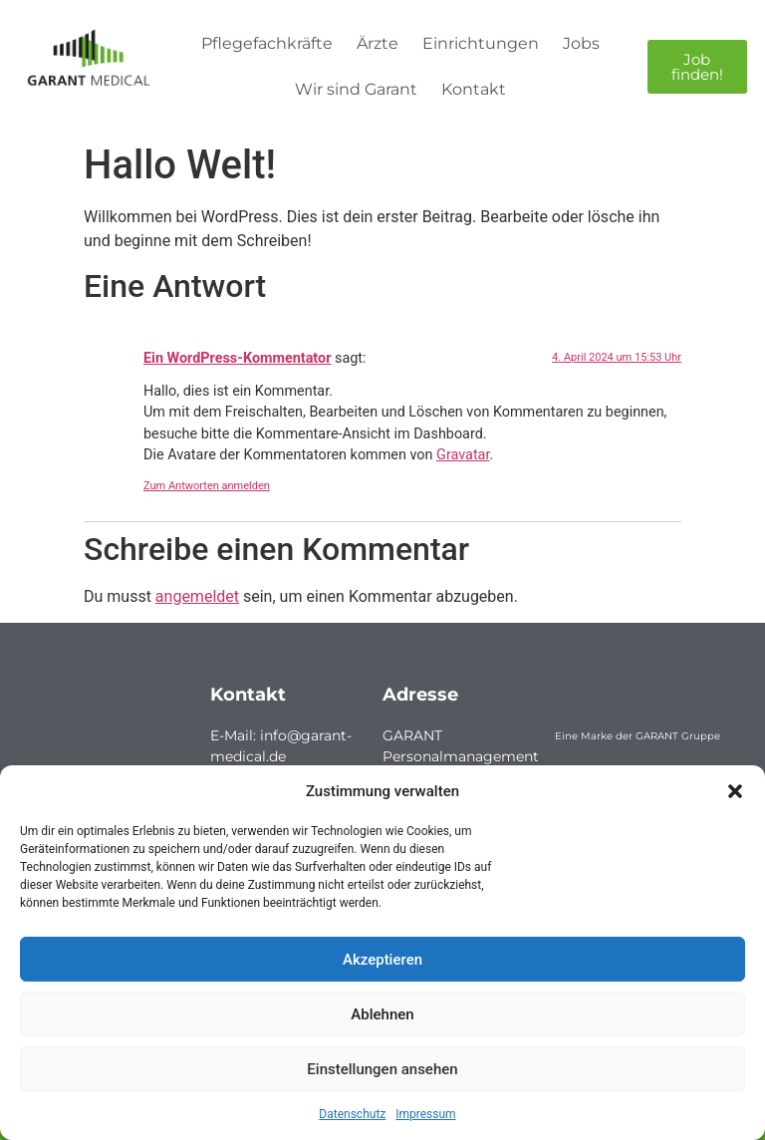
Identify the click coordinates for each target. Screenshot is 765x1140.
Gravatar (462, 454)
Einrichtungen (480, 43)
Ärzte (377, 43)
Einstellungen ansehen (382, 1069)
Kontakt (473, 89)
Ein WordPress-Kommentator (237, 358)
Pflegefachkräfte (267, 43)
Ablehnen (382, 1014)
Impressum (425, 1114)
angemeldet (197, 596)
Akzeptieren (382, 960)
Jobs (581, 43)
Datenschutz (352, 1114)
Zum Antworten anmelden (206, 485)
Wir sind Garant (356, 89)
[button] (735, 791)
